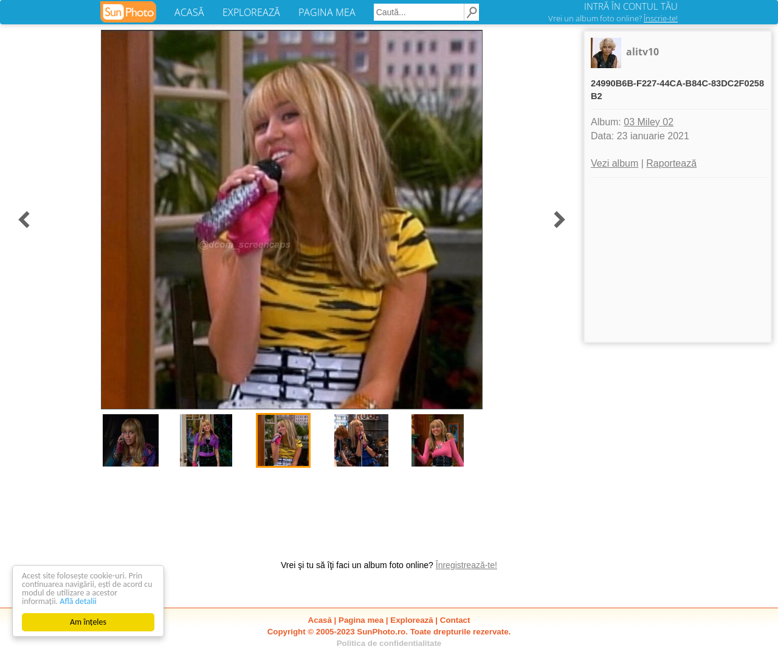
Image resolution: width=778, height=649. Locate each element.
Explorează (411, 620)
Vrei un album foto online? (613, 18)
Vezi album (614, 163)
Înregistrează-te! (466, 565)
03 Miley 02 (648, 122)
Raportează (671, 163)
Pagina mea (361, 620)
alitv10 (642, 51)
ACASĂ (189, 12)
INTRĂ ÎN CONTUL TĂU (631, 6)
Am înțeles (88, 622)
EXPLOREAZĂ (251, 12)
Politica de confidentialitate (389, 643)
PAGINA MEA (327, 12)
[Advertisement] (678, 260)
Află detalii (78, 601)
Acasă (320, 620)
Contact (455, 620)
